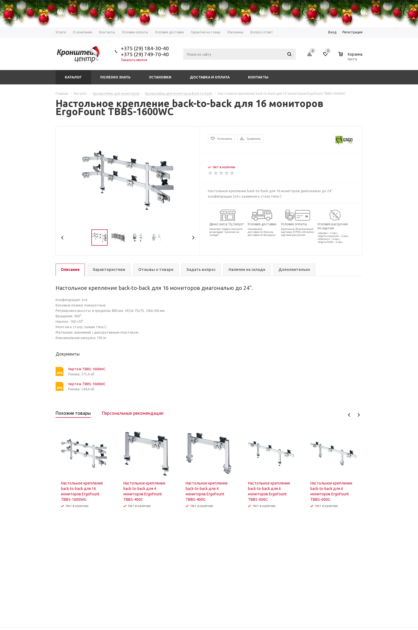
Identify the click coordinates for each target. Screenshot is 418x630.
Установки (160, 77)
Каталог (73, 77)
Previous (62, 238)
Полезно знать (115, 77)
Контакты (258, 77)
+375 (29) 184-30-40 (145, 48)
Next (193, 238)
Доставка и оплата (210, 77)
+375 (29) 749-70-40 (145, 54)
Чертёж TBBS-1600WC (86, 369)
